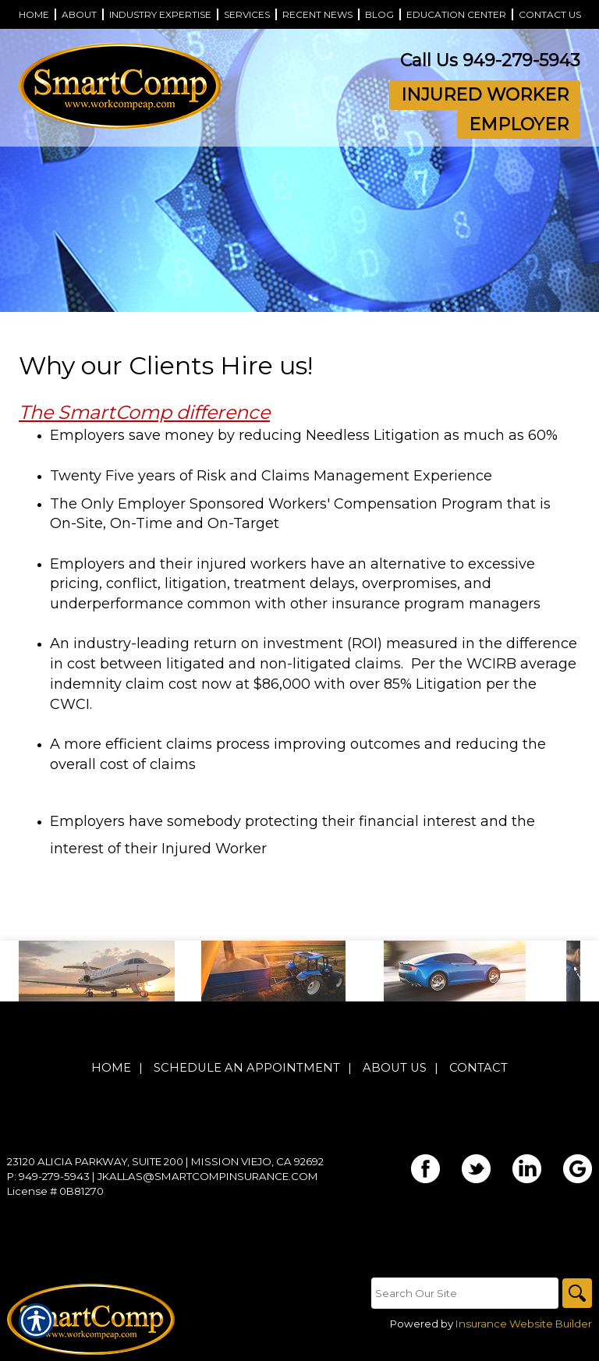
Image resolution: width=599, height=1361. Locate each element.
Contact (478, 1069)
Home (111, 1069)
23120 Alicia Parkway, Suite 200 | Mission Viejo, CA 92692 (165, 1162)
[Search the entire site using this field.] (463, 1293)
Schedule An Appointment (247, 1069)
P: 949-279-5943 (48, 1177)
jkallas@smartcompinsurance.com (207, 1177)
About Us (395, 1069)
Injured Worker (485, 94)
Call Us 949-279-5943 (490, 60)
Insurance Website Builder (523, 1324)
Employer (519, 124)
